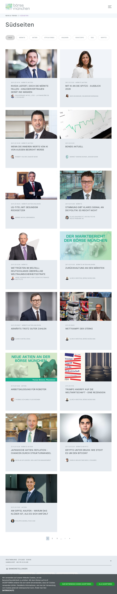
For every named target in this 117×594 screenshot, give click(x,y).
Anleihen (64, 37)
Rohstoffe (80, 37)
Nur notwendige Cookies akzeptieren (76, 584)
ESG (92, 37)
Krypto (103, 37)
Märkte (22, 37)
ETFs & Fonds (49, 37)
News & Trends (11, 15)
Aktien (34, 37)
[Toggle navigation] (110, 7)
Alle (10, 37)
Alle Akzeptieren (105, 584)
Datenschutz (8, 590)
